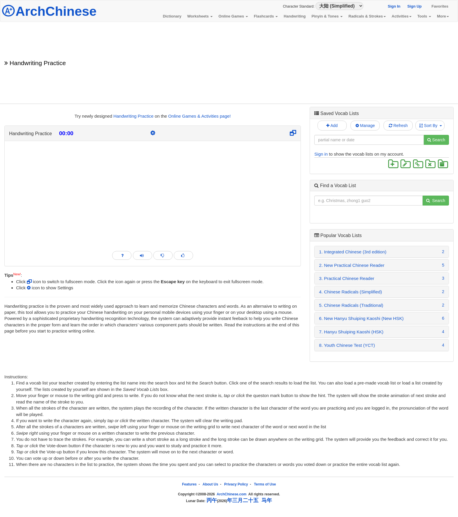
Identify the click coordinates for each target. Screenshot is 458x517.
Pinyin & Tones (327, 16)
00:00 (66, 133)
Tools (424, 16)
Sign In (394, 6)
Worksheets (200, 16)
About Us (210, 484)
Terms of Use (265, 484)
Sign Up (414, 6)
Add (332, 125)
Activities (402, 16)
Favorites (439, 6)
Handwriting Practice (133, 116)
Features (189, 484)
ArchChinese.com (232, 494)
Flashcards (266, 16)
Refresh (398, 125)
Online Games (233, 16)
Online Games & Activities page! (199, 116)
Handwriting (295, 16)
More (443, 16)
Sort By (430, 125)
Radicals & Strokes (367, 16)
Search (436, 139)
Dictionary (172, 16)
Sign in (321, 154)
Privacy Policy (236, 484)
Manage (365, 125)
